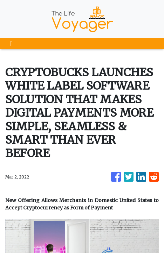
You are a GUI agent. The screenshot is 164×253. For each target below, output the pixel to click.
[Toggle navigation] (11, 43)
